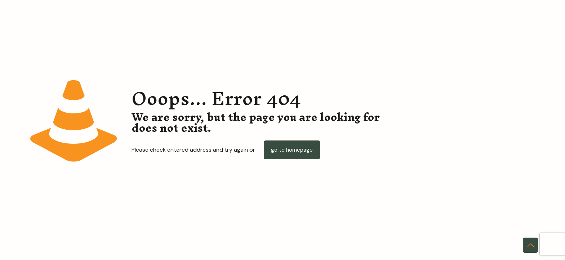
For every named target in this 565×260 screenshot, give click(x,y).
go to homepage (292, 149)
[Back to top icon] (530, 245)
